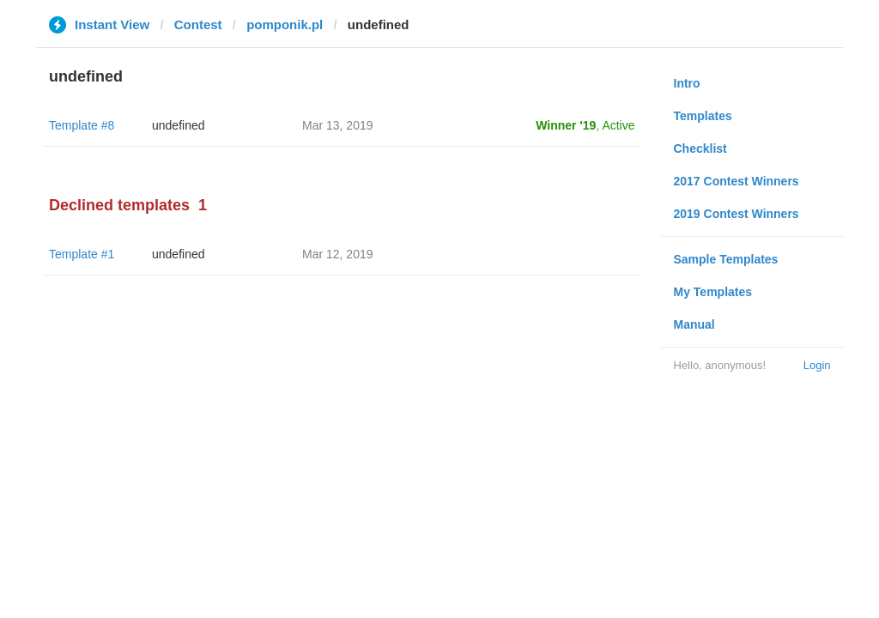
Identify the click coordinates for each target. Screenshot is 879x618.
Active (618, 125)
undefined (178, 125)
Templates (703, 116)
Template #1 (81, 254)
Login (817, 365)
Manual (694, 324)
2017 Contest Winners (736, 181)
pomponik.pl (284, 24)
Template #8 (81, 125)
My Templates (713, 292)
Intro (687, 83)
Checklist (700, 148)
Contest (198, 24)
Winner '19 (566, 125)
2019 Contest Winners (736, 214)
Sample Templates (726, 259)
